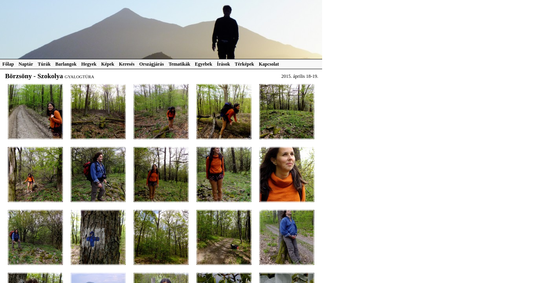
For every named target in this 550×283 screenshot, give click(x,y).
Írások (223, 64)
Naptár (25, 64)
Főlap (8, 64)
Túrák (44, 64)
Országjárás (151, 64)
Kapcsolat (269, 64)
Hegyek (89, 64)
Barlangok (66, 64)
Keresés (127, 64)
